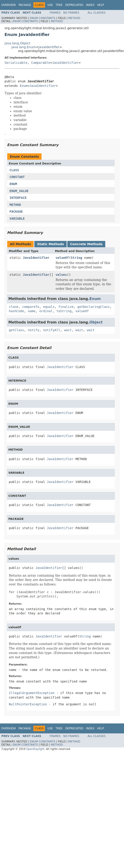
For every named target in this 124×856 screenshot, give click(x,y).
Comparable (40, 62)
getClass (16, 330)
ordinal (46, 311)
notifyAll (51, 330)
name (31, 311)
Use (50, 5)
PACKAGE (16, 211)
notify (33, 330)
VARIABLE (17, 218)
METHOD (15, 205)
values (61, 274)
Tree (59, 5)
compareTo (30, 307)
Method (74, 18)
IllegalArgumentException (31, 693)
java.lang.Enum (23, 47)
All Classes (96, 12)
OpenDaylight (35, 749)
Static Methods (50, 244)
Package (25, 5)
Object (96, 322)
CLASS (14, 170)
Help (100, 5)
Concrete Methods (86, 244)
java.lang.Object (17, 43)
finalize (65, 307)
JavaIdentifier (48, 47)
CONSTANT (17, 177)
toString (64, 311)
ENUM (13, 184)
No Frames (71, 12)
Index (90, 5)
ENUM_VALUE (18, 191)
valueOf (62, 257)
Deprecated (74, 5)
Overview (8, 5)
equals (49, 307)
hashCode (16, 311)
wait (68, 330)
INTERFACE (18, 198)
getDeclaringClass (93, 307)
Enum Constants (42, 18)
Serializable (16, 62)
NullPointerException (28, 704)
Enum (23, 86)
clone (13, 307)
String (76, 257)
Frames (55, 12)
